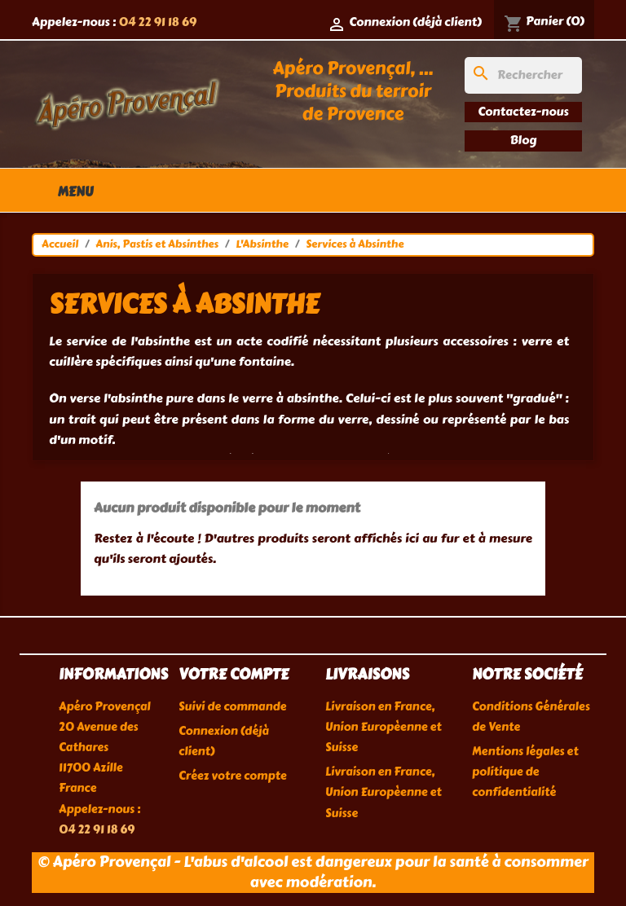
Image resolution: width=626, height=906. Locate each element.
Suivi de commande (232, 706)
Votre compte (234, 674)
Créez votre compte (233, 776)
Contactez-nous (523, 112)
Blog (523, 140)
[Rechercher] (523, 75)
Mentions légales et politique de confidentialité (525, 772)
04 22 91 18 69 (157, 22)
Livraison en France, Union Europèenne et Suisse (383, 727)
